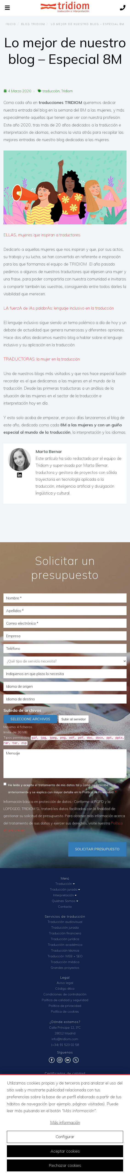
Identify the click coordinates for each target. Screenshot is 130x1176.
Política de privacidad (65, 1006)
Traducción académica (65, 945)
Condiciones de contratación (64, 994)
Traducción (65, 884)
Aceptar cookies (65, 1151)
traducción (51, 91)
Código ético (65, 988)
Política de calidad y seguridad (65, 1000)
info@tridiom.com (65, 1039)
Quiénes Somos (65, 901)
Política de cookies (65, 1011)
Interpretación (65, 895)
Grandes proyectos (65, 968)
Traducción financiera (65, 933)
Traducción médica (64, 962)
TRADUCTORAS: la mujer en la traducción (41, 359)
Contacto (65, 907)
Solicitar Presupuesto (97, 849)
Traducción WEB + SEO (65, 956)
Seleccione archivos (30, 719)
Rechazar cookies (65, 1165)
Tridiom (67, 91)
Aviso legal (65, 983)
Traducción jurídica (65, 939)
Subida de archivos (22, 710)
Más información (65, 1122)
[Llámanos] (123, 8)
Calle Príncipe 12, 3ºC (65, 1027)
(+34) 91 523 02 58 (65, 1045)
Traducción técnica (65, 950)
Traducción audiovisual (64, 922)
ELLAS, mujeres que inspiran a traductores (41, 234)
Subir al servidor (73, 719)
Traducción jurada (65, 889)
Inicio (11, 24)
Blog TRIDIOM (33, 24)
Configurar (65, 1136)
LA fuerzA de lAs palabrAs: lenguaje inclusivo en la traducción (58, 308)
